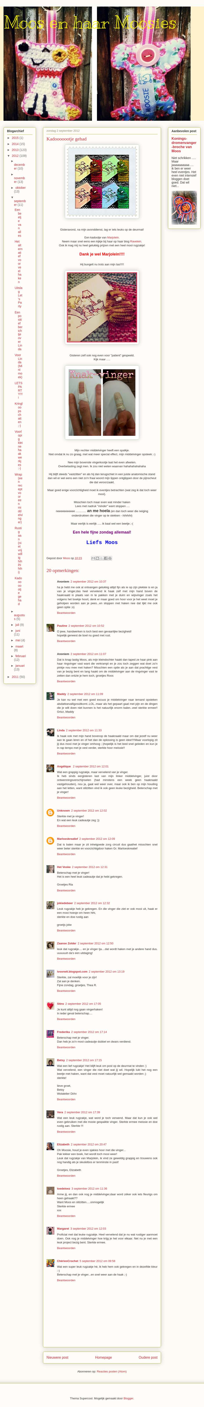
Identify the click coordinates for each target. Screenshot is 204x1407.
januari (20, 665)
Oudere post (148, 1357)
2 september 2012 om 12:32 (92, 903)
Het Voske (64, 867)
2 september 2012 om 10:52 (86, 625)
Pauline (62, 625)
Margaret (63, 1228)
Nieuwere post (57, 1357)
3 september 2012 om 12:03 (88, 1228)
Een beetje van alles (18, 222)
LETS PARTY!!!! (19, 390)
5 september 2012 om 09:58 (97, 1261)
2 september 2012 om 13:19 (107, 971)
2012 (16, 156)
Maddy (61, 694)
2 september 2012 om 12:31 (90, 867)
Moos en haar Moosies (90, 22)
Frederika (63, 1032)
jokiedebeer (65, 903)
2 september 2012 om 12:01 (91, 766)
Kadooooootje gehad (18, 591)
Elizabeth (63, 1144)
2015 (16, 138)
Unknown (63, 810)
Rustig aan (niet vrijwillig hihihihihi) (18, 550)
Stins (60, 1003)
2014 (16, 144)
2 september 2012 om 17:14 (89, 1032)
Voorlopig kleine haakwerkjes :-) (19, 450)
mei (18, 640)
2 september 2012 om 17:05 (83, 1003)
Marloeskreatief (67, 838)
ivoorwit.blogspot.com (72, 971)
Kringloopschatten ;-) (19, 414)
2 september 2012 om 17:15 (84, 1060)
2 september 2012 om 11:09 (85, 694)
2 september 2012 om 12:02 (89, 810)
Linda (61, 730)
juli (17, 624)
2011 (16, 677)
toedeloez (63, 1188)
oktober (20, 187)
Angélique (64, 766)
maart (19, 646)
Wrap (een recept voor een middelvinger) (19, 498)
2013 (16, 150)
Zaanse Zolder (66, 943)
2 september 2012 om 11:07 (88, 654)
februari (20, 656)
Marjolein (113, 237)
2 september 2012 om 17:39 (82, 1112)
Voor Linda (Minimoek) (18, 366)
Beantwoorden (66, 612)
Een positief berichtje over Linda (18, 331)
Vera (60, 1112)
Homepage (103, 1357)
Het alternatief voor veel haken (18, 262)
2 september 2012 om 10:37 (88, 581)
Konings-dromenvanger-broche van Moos (184, 144)
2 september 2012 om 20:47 (89, 1144)
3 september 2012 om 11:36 (89, 1188)
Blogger (128, 1398)
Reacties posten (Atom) (112, 1371)
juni (17, 630)
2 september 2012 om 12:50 (95, 943)
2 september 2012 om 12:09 (97, 838)
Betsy (61, 1060)
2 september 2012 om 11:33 (84, 730)
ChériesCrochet (67, 1261)
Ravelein (135, 241)
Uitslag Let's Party (18, 297)
